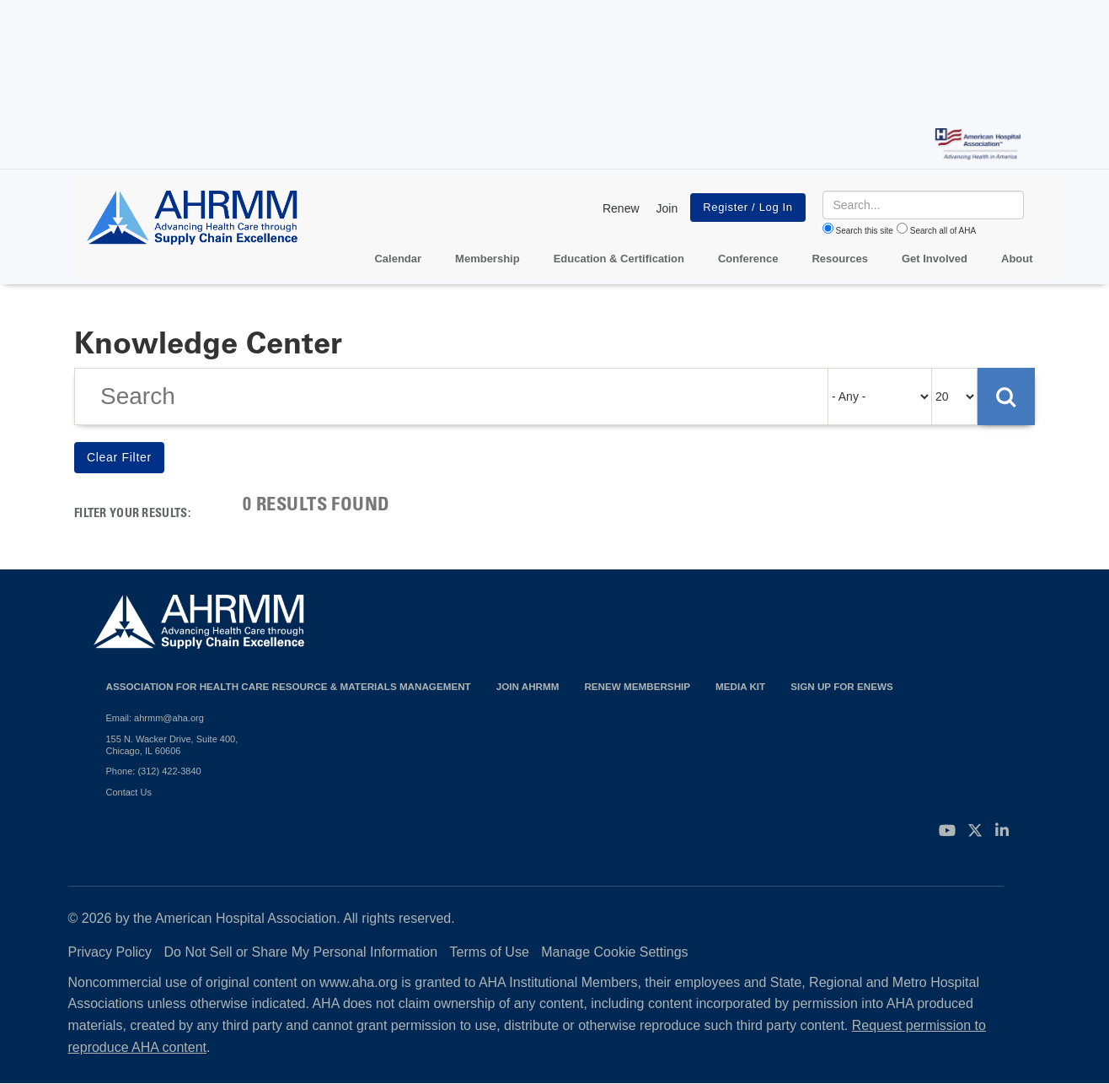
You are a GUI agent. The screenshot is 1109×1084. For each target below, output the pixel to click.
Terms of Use (489, 952)
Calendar (397, 258)
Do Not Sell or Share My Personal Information (301, 952)
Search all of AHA (943, 230)
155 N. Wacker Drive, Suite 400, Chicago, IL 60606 (172, 745)
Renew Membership (637, 686)
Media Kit (740, 686)
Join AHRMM (528, 686)
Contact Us (129, 792)
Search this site (864, 230)
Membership (487, 258)
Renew (621, 208)
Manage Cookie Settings (614, 952)
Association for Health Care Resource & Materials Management (288, 686)
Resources (839, 258)
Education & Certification (619, 258)
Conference (748, 258)
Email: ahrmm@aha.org (155, 718)
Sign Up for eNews (841, 686)
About (1017, 258)
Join (667, 208)
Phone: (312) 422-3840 (153, 771)
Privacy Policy (110, 952)
